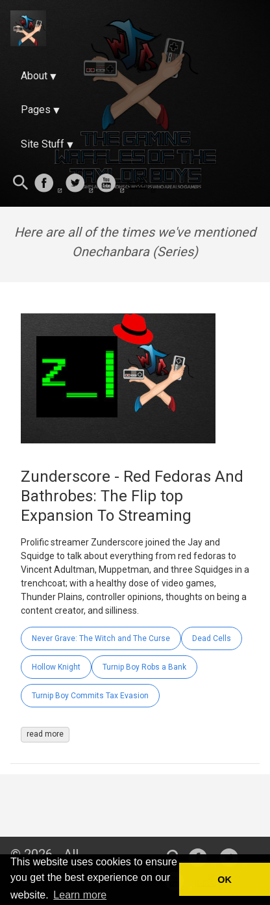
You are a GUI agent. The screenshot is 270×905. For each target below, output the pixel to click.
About (34, 76)
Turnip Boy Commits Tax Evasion (90, 695)
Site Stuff (42, 144)
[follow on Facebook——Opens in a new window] (48, 184)
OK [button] (224, 879)
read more (45, 734)
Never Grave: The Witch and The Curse (101, 638)
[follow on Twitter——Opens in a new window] (79, 184)
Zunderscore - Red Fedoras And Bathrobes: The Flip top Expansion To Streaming (132, 496)
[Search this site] (20, 184)
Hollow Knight (56, 667)
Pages (36, 109)
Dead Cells (211, 638)
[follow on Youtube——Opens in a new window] (110, 184)
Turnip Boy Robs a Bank (144, 667)
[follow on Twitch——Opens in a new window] (141, 184)
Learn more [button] (79, 894)
